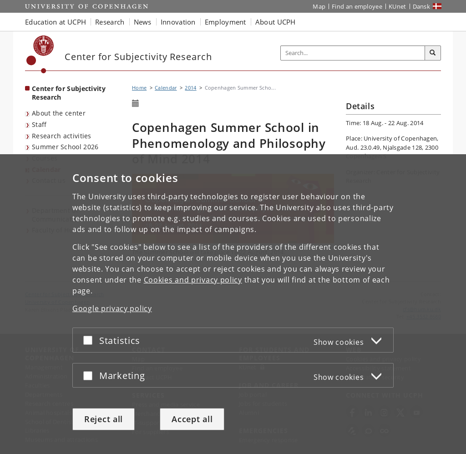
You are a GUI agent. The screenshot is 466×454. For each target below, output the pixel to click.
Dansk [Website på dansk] (422, 6)
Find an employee (357, 6)
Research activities (61, 135)
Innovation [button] (178, 21)
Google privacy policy (112, 308)
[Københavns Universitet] (40, 54)
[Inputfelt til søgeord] (352, 53)
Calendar (166, 87)
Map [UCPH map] (319, 6)
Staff (39, 124)
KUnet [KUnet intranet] (397, 6)
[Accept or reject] (90, 340)
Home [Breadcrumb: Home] (139, 87)
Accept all (192, 419)
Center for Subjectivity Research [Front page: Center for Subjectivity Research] (69, 92)
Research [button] (109, 21)
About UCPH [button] (275, 21)
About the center (59, 113)
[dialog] (233, 304)
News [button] (143, 21)
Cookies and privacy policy (193, 280)
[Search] (433, 53)
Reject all (103, 419)
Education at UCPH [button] (55, 21)
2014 (190, 87)
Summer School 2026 (65, 146)
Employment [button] (225, 21)
